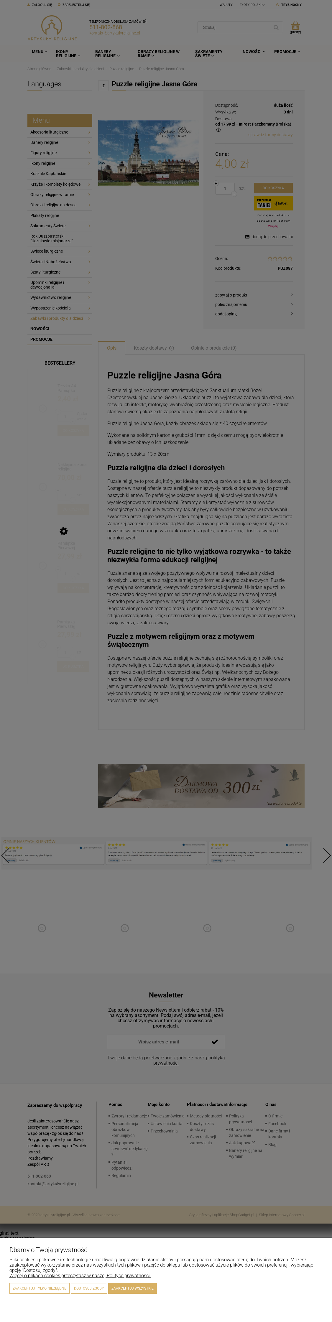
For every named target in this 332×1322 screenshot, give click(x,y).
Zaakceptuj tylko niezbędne (39, 1288)
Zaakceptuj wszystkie (132, 1288)
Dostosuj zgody (89, 1288)
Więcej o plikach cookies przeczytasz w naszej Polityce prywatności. (80, 1275)
